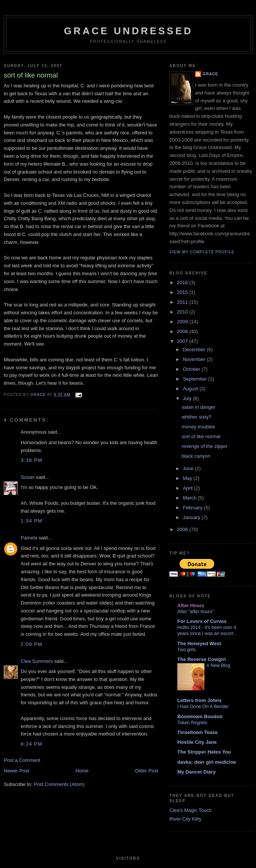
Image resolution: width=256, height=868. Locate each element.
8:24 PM (32, 744)
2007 (183, 341)
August (191, 388)
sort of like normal (200, 436)
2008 (183, 331)
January (192, 517)
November (195, 359)
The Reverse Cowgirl (201, 659)
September (195, 379)
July (188, 398)
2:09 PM (32, 644)
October (192, 369)
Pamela (29, 538)
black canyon (195, 456)
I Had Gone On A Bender (203, 706)
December (195, 349)
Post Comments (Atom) (59, 784)
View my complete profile (202, 252)
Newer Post (16, 771)
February (193, 507)
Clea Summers (37, 661)
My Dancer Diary (196, 772)
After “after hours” (195, 611)
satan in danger (198, 407)
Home (82, 771)
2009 (183, 321)
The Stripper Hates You (204, 752)
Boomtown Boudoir (200, 716)
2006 (183, 529)
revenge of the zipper (204, 446)
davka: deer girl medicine (206, 762)
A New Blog (218, 665)
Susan (28, 477)
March (190, 498)
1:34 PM (32, 521)
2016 (183, 282)
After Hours (190, 605)
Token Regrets (192, 722)
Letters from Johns (199, 700)
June (189, 468)
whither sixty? (196, 417)
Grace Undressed (128, 31)
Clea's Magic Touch (190, 810)
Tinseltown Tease (197, 732)
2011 (183, 302)
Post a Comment (22, 760)
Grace (210, 74)
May (188, 478)
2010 (183, 312)
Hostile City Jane (197, 742)
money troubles (198, 426)
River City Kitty (185, 819)
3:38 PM (32, 460)
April (188, 488)
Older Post (146, 771)
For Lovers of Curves (202, 621)
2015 (183, 292)
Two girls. (187, 649)
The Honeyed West (199, 643)
